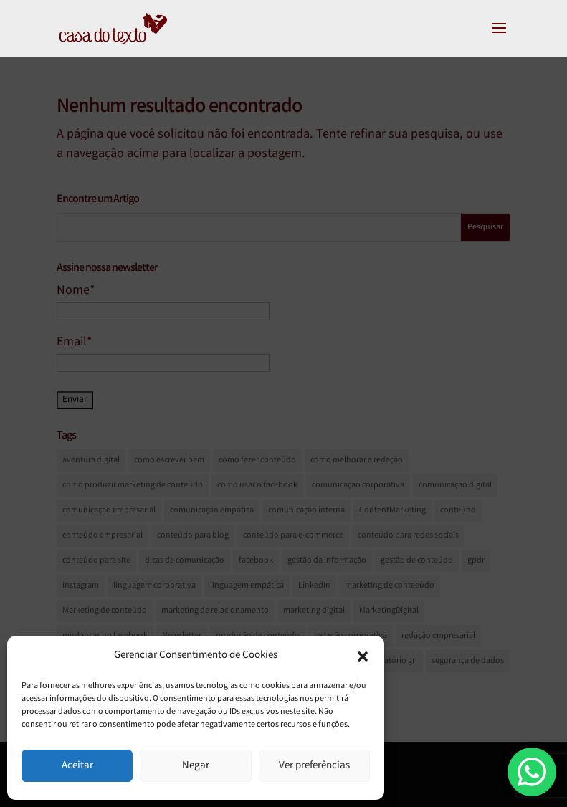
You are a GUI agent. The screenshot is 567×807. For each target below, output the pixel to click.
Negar (195, 766)
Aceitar (77, 766)
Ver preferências (314, 766)
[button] (363, 656)
